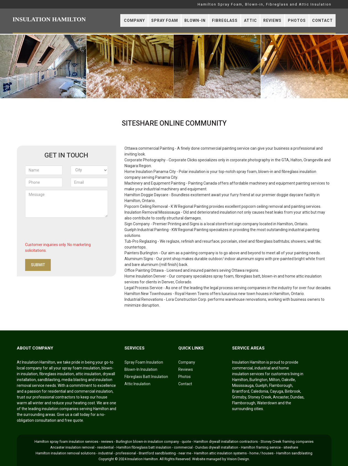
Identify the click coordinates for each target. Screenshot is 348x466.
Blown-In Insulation (140, 369)
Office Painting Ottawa (144, 270)
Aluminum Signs (138, 259)
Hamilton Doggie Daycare (146, 195)
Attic (250, 20)
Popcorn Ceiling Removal (146, 206)
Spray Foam (164, 20)
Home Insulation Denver (145, 276)
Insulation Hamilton (142, 459)
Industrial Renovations (143, 299)
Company (134, 20)
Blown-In (195, 20)
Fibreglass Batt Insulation (146, 376)
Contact (322, 20)
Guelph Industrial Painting (146, 229)
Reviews (272, 20)
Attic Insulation (137, 384)
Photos (297, 20)
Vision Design (238, 459)
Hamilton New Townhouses (148, 293)
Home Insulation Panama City (150, 171)
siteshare (290, 447)
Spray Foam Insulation (143, 362)
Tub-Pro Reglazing (140, 241)
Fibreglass (225, 20)
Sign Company (137, 224)
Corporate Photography (145, 160)
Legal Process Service (143, 288)
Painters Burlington (141, 253)
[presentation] (67, 231)
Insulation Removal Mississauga (152, 212)
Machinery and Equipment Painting (154, 183)
